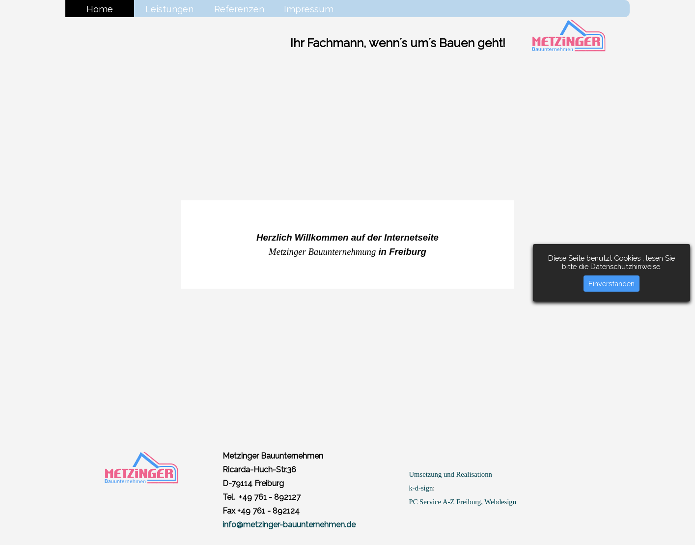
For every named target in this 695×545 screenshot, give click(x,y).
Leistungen (169, 8)
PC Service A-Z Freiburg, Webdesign (463, 502)
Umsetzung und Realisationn (450, 474)
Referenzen (239, 8)
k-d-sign (421, 488)
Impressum (309, 8)
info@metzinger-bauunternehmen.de (289, 524)
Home (99, 8)
